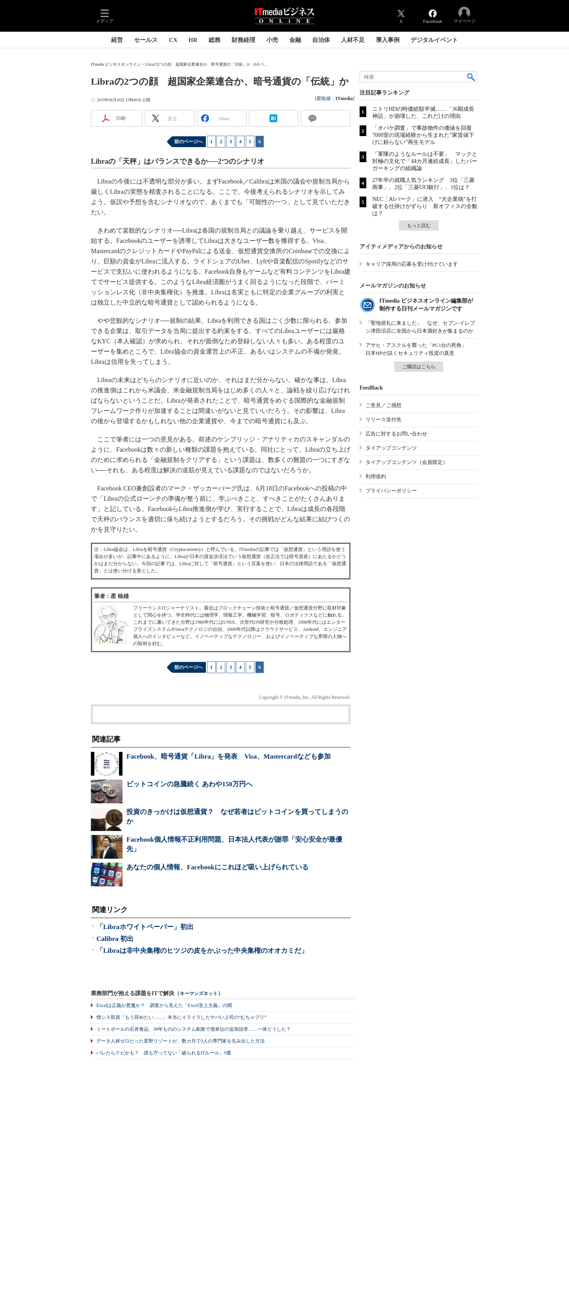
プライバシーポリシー (391, 491)
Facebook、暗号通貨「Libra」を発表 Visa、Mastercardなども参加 (228, 756)
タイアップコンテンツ (391, 448)
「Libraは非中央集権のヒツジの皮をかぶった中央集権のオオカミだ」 (202, 950)
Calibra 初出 (115, 939)
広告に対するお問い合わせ (396, 434)
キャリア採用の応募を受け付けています (412, 264)
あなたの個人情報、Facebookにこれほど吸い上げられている (217, 867)
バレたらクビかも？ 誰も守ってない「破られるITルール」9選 (163, 1053)
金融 (295, 40)
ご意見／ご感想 (383, 405)
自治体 (321, 40)
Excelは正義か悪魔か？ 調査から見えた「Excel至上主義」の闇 (164, 1005)
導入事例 (387, 40)
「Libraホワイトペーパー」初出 (145, 927)
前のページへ (188, 141)
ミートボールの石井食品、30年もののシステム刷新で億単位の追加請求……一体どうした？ (193, 1029)
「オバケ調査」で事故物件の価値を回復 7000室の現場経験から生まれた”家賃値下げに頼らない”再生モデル (424, 135)
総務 (214, 40)
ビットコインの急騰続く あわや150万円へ (189, 784)
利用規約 (376, 476)
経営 (117, 40)
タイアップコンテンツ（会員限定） (407, 462)
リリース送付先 (383, 419)
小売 (272, 40)
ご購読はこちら (418, 366)
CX (173, 40)
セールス (146, 40)
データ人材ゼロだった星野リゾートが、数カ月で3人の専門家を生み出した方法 (180, 1041)
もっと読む (419, 225)
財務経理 (243, 40)
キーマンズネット (199, 993)
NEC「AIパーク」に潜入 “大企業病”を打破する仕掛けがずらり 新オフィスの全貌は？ (424, 206)
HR (193, 40)
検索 (471, 76)
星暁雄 (324, 98)
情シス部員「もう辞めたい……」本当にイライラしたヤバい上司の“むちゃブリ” (181, 1017)
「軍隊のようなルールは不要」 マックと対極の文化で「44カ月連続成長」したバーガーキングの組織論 (424, 161)
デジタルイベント (434, 40)
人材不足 (353, 40)
